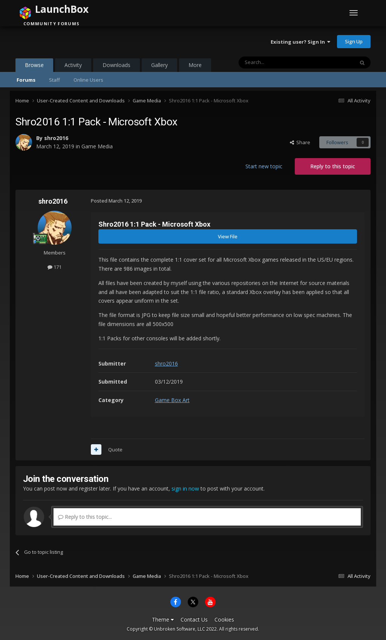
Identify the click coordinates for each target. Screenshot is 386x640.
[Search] (278, 62)
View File (227, 236)
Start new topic (263, 166)
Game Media (97, 146)
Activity (73, 65)
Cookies (224, 619)
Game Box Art (172, 400)
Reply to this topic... (85, 516)
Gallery (159, 65)
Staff (54, 79)
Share (300, 142)
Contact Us (194, 619)
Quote (115, 449)
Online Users (88, 79)
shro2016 (56, 138)
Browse (34, 66)
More (195, 65)
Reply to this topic (332, 166)
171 (54, 267)
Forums (26, 79)
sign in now (185, 488)
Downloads (116, 65)
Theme (163, 619)
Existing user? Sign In (300, 41)
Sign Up (354, 41)
